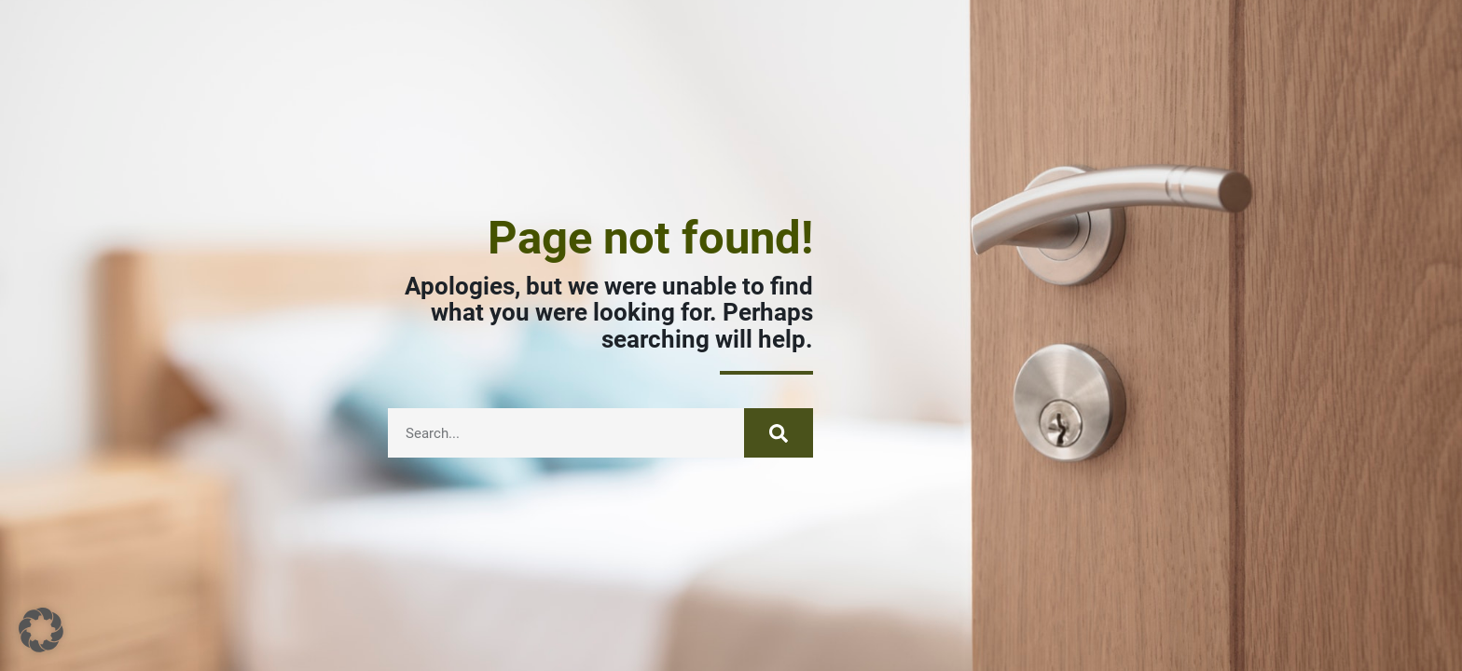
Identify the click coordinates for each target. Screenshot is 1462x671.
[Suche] (778, 433)
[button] (41, 630)
